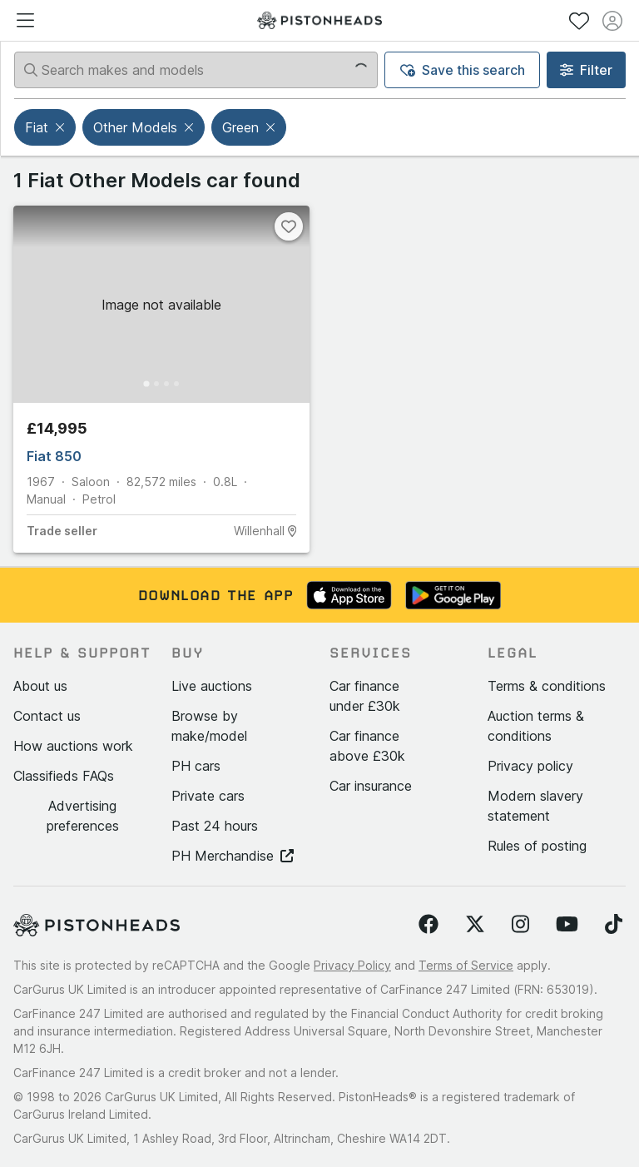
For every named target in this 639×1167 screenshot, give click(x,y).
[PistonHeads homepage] (319, 20)
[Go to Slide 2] (156, 383)
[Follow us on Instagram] (520, 924)
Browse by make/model (209, 726)
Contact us (47, 716)
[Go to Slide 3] (166, 383)
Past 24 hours (214, 825)
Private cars (208, 795)
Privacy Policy (352, 965)
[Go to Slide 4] (176, 383)
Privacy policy (530, 765)
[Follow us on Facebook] (428, 924)
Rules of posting (537, 845)
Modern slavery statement (535, 805)
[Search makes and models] (196, 70)
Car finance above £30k (367, 746)
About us (40, 686)
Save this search (462, 70)
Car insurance (370, 785)
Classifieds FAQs (63, 775)
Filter (586, 70)
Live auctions (211, 686)
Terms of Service (466, 965)
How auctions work (73, 745)
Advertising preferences (83, 815)
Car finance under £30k (364, 696)
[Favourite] (289, 226)
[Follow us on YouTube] (567, 924)
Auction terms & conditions (536, 726)
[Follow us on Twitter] (475, 924)
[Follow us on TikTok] (614, 924)
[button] (61, 127)
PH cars (195, 765)
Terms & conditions (547, 686)
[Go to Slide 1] (146, 384)
